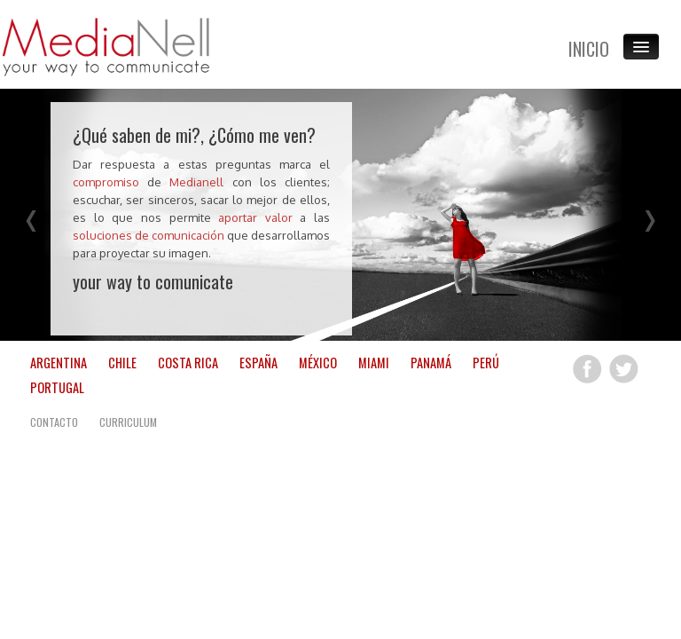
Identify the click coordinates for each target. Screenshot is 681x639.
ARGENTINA (58, 361)
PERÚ (486, 361)
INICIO (588, 49)
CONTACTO (54, 421)
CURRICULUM (128, 421)
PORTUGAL (57, 386)
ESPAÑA (258, 361)
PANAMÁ (431, 361)
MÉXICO (318, 361)
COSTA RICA (188, 361)
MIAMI (373, 361)
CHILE (122, 361)
